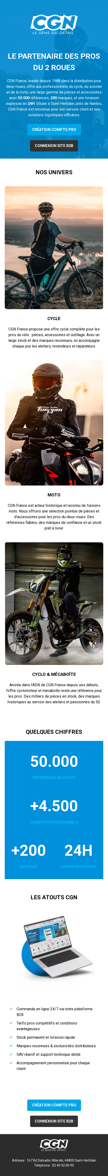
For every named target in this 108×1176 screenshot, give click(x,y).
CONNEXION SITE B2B (54, 145)
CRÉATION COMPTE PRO (54, 129)
